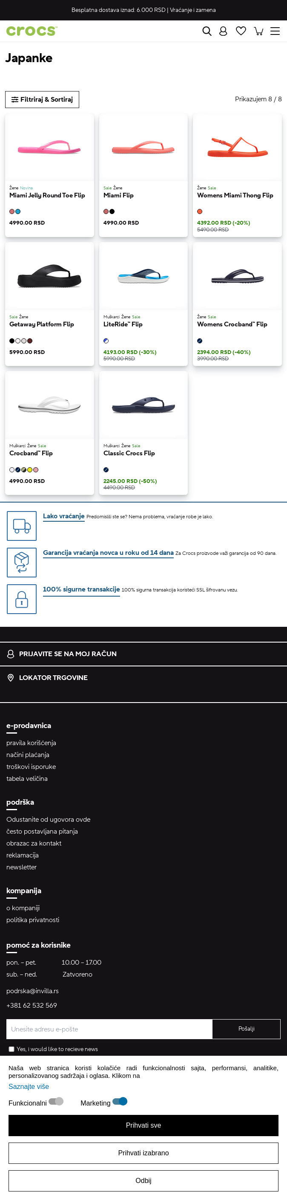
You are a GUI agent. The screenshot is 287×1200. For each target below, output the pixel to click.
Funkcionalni (29, 1103)
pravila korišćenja (31, 743)
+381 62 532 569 (31, 1005)
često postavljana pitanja (42, 831)
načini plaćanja (27, 755)
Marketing (96, 1103)
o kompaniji (23, 908)
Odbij (143, 1180)
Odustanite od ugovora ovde (48, 819)
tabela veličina (27, 778)
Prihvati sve (143, 1125)
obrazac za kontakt (33, 843)
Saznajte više (29, 1086)
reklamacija (22, 855)
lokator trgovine (47, 678)
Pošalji (246, 1029)
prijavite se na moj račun (61, 654)
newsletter (21, 867)
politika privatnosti (32, 920)
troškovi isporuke (31, 767)
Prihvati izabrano (143, 1153)
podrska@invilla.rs (32, 991)
